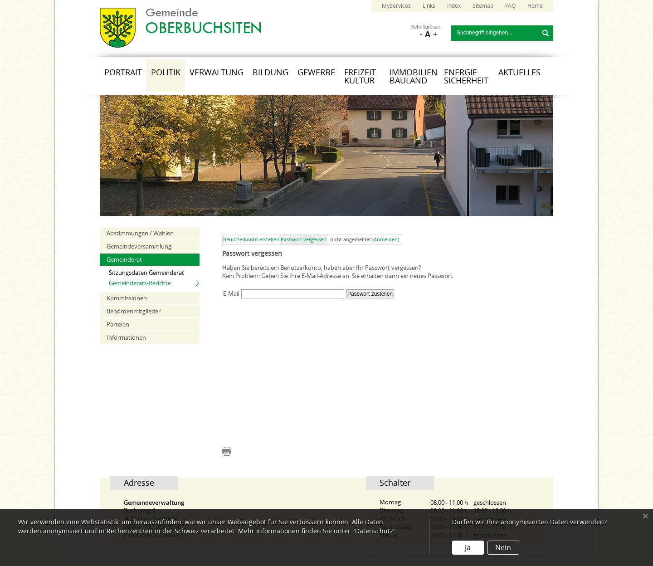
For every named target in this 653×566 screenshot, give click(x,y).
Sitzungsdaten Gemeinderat (146, 272)
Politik (165, 73)
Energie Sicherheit (466, 77)
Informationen (126, 337)
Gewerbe (316, 73)
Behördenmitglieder (134, 311)
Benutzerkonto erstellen (251, 240)
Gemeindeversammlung (139, 246)
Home (535, 6)
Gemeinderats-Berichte (140, 283)
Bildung (270, 73)
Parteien (118, 324)
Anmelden (386, 240)
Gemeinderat (124, 259)
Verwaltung (217, 73)
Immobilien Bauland (414, 77)
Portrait (123, 73)
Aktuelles (519, 73)
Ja (468, 547)
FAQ (510, 6)
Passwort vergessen (303, 240)
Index (454, 6)
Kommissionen (127, 298)
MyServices (396, 6)
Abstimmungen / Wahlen (140, 233)
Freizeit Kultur (360, 77)
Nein (503, 547)
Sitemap (483, 6)
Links (429, 6)
